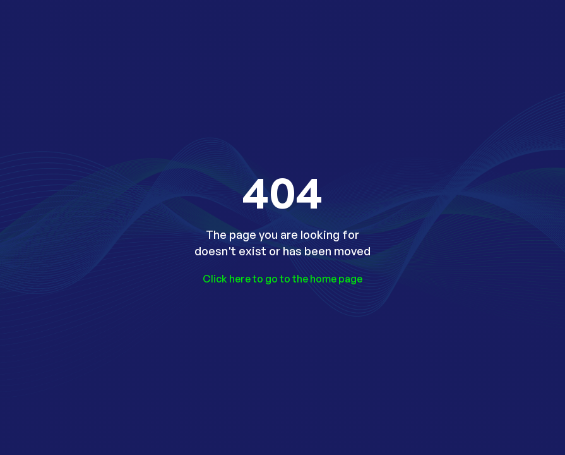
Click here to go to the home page (282, 278)
